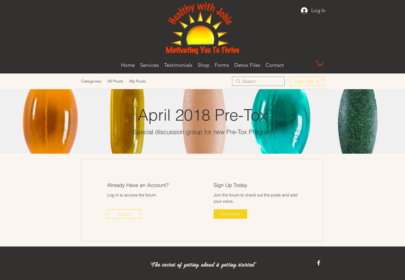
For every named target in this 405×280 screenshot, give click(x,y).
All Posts (115, 81)
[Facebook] (318, 262)
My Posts (137, 81)
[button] (319, 63)
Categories (91, 81)
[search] (258, 81)
